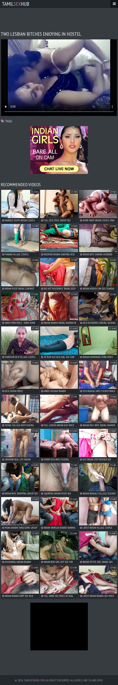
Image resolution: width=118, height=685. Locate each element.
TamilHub (15, 3)
